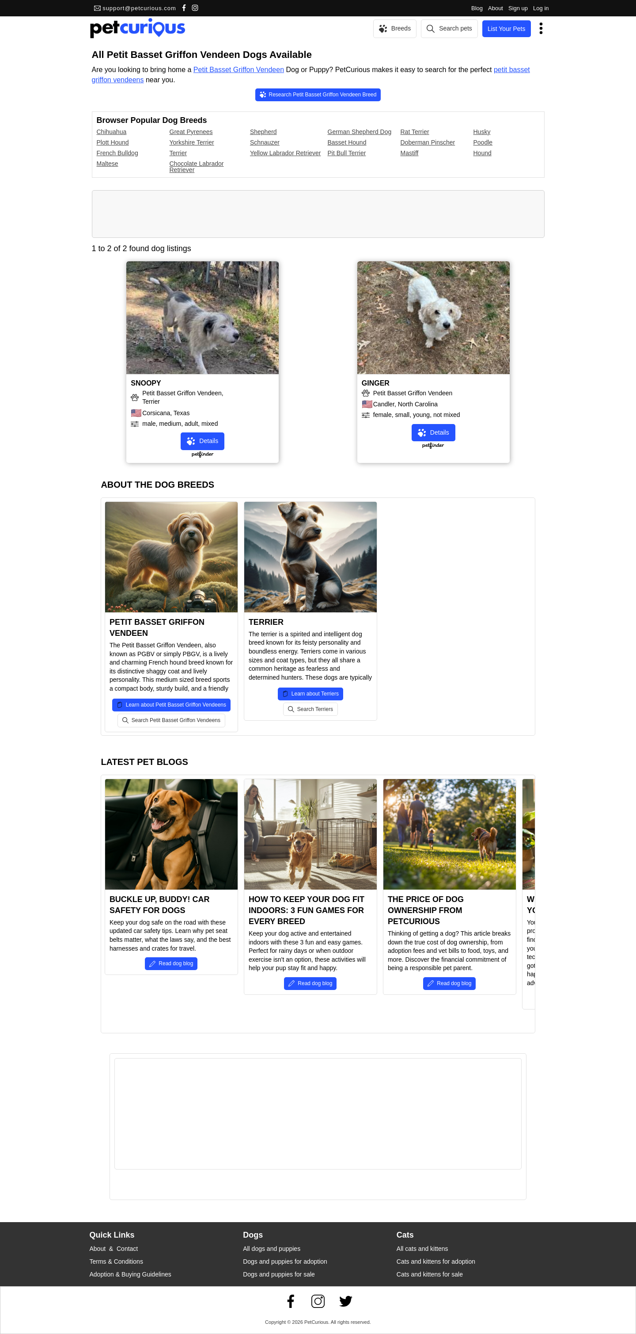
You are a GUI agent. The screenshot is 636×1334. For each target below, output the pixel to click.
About (495, 8)
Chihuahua (112, 131)
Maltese (107, 163)
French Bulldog (117, 153)
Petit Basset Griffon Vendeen (238, 69)
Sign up (518, 8)
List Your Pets (507, 28)
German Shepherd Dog (360, 131)
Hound (482, 153)
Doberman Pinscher (428, 142)
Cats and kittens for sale (430, 1274)
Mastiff (410, 153)
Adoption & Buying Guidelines (130, 1274)
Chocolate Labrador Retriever (197, 166)
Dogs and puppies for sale (279, 1274)
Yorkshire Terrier (192, 142)
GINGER (376, 383)
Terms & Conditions (116, 1261)
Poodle (483, 142)
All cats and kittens (422, 1248)
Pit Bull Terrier (347, 153)
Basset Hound (347, 142)
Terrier (178, 153)
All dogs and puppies (271, 1248)
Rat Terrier (415, 131)
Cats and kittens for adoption (436, 1261)
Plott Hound (113, 142)
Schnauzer (265, 142)
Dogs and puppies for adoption (285, 1261)
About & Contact (114, 1248)
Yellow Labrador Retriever (285, 153)
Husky (482, 131)
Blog (477, 8)
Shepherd (263, 131)
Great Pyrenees (191, 131)
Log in (541, 8)
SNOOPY (146, 383)
